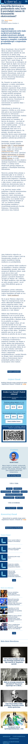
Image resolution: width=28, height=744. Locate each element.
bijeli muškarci (13, 295)
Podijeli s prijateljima (14, 371)
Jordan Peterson (7, 151)
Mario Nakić (8, 20)
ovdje (24, 384)
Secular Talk (6, 145)
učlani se (21, 397)
